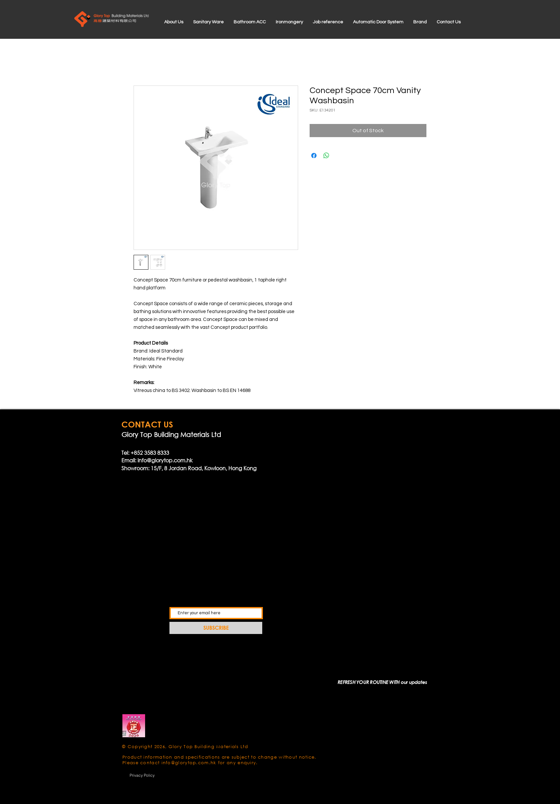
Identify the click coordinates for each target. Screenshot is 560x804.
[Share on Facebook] (314, 155)
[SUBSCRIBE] (215, 628)
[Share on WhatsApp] (326, 155)
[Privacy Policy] (142, 775)
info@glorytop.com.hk (165, 460)
